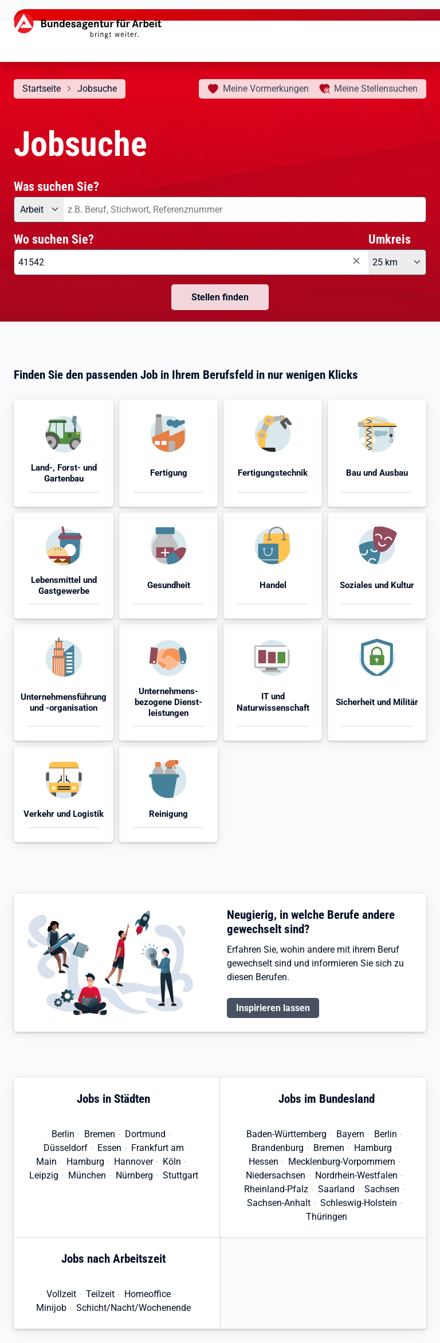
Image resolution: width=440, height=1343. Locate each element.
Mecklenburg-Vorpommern (341, 1161)
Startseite (41, 88)
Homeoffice (147, 1294)
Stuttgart (180, 1175)
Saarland (336, 1189)
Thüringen (326, 1216)
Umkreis (389, 239)
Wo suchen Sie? (54, 239)
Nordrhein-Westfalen (356, 1175)
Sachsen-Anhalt (279, 1202)
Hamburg (85, 1161)
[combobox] (245, 209)
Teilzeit (100, 1294)
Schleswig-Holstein (358, 1202)
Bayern (350, 1134)
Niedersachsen (275, 1175)
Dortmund (145, 1134)
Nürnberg (134, 1175)
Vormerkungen (266, 88)
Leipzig (43, 1175)
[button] (63, 453)
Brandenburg (278, 1147)
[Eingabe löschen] (355, 261)
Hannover (133, 1161)
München (87, 1175)
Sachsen (381, 1189)
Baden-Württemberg (286, 1134)
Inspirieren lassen (273, 1008)
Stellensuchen (376, 88)
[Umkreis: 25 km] (397, 262)
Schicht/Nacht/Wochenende (133, 1307)
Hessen (263, 1161)
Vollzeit (61, 1294)
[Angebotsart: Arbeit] (39, 209)
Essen (109, 1147)
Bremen (99, 1134)
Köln (172, 1161)
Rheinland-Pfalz (276, 1189)
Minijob (51, 1307)
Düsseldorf (66, 1147)
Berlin (63, 1134)
